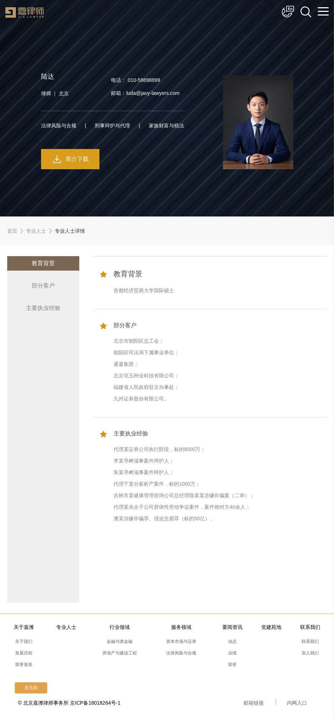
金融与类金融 (120, 641)
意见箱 (31, 687)
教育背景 (43, 263)
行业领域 (120, 627)
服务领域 (181, 627)
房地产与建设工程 (119, 653)
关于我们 (23, 641)
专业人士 (36, 231)
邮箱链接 (254, 703)
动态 (232, 641)
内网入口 (297, 703)
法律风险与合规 (181, 653)
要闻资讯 (232, 627)
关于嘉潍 (24, 627)
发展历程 (23, 653)
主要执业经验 (43, 308)
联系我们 (310, 627)
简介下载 (77, 159)
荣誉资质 (23, 664)
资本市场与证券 (181, 641)
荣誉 (232, 664)
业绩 (232, 653)
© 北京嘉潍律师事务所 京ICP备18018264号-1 (69, 703)
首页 (12, 231)
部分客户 (43, 286)
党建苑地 (271, 627)
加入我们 (310, 653)
